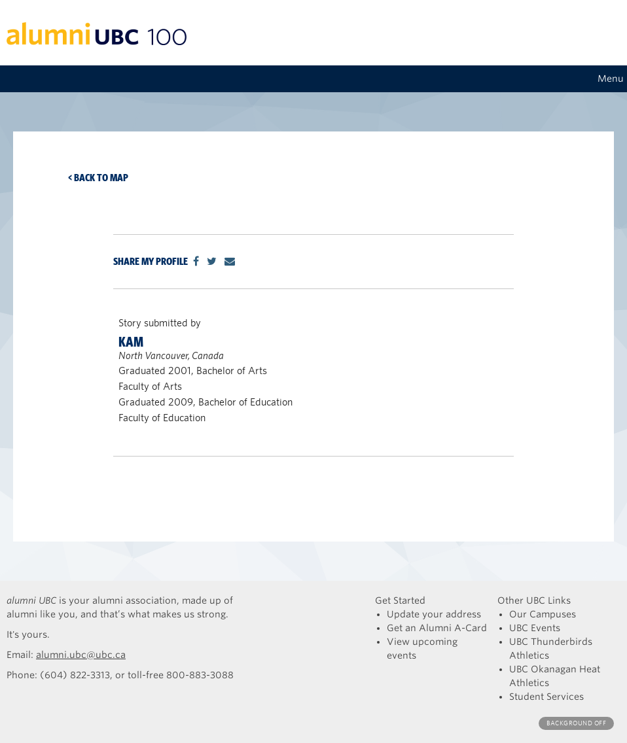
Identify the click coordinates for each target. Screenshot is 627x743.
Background (576, 723)
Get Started (400, 600)
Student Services (546, 696)
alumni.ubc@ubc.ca (81, 654)
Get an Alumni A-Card (437, 628)
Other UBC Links (534, 600)
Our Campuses (542, 614)
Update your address (434, 614)
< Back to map (98, 177)
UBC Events (534, 628)
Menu (611, 78)
